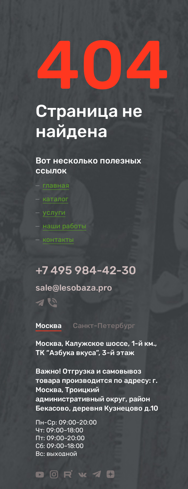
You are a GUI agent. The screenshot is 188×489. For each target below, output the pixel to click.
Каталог (55, 199)
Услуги (54, 212)
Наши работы (64, 226)
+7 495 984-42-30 (86, 270)
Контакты (58, 239)
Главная (56, 185)
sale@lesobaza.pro (74, 288)
